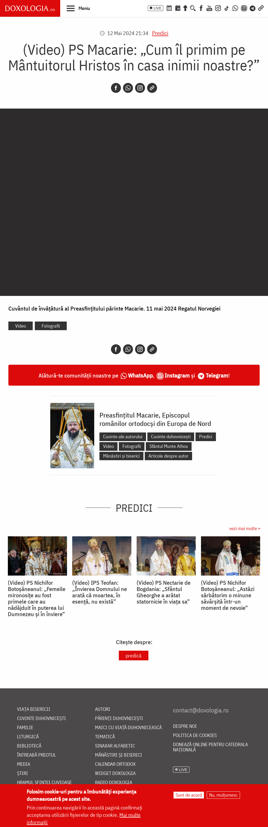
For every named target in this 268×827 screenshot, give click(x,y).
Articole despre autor (168, 456)
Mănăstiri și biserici (121, 456)
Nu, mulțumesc (223, 795)
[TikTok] (226, 7)
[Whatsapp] (128, 88)
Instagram (177, 375)
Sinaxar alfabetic (115, 746)
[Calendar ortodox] (169, 7)
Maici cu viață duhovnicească (128, 727)
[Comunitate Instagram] (244, 7)
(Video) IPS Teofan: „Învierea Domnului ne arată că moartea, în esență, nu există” (99, 592)
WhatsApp (140, 375)
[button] (78, 8)
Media (23, 764)
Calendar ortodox (115, 764)
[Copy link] (152, 88)
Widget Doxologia (115, 773)
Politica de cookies (195, 735)
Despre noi (185, 726)
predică (134, 655)
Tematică (105, 737)
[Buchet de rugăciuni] (185, 7)
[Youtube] (209, 7)
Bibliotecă (29, 746)
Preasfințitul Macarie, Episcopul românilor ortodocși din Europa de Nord (155, 419)
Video (20, 326)
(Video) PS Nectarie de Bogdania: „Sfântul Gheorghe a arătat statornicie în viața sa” (164, 592)
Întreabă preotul (36, 755)
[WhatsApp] (235, 7)
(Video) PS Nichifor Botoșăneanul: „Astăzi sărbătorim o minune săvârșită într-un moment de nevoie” (227, 595)
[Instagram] (218, 7)
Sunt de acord (189, 795)
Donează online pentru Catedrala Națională (210, 747)
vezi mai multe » (244, 528)
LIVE (157, 8)
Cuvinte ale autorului (122, 437)
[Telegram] (252, 7)
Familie (25, 727)
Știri (22, 773)
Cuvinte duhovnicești (171, 437)
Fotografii (51, 326)
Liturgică (28, 737)
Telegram (217, 375)
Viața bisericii (33, 709)
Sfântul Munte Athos (168, 446)
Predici (160, 33)
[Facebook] (201, 7)
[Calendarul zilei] (177, 7)
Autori (102, 709)
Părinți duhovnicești (119, 718)
